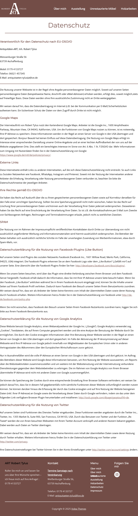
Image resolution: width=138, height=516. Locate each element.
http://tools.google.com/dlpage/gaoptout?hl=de (104, 397)
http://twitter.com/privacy (13, 441)
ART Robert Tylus (16, 463)
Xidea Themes (78, 508)
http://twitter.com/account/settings (110, 449)
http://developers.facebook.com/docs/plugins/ (100, 265)
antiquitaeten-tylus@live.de (69, 495)
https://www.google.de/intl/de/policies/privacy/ (25, 155)
